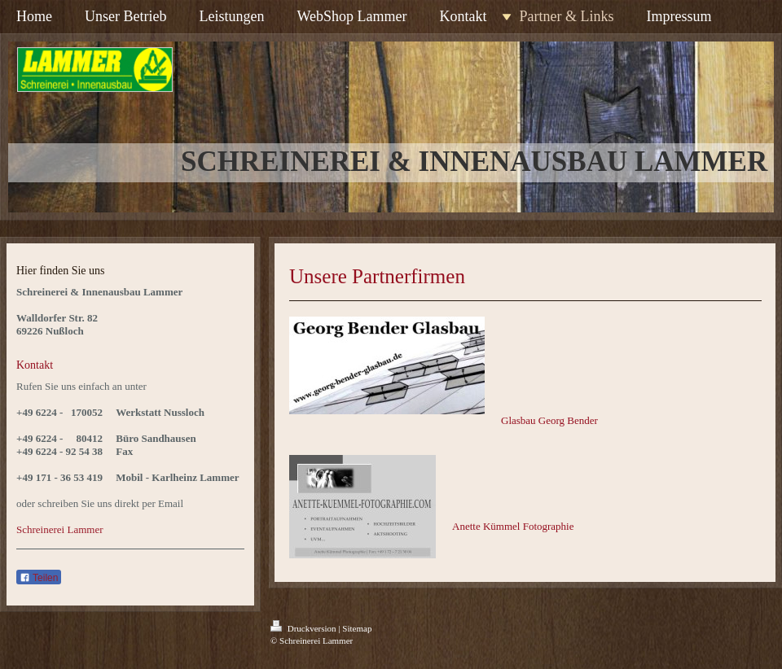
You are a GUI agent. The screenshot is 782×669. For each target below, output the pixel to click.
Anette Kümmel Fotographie (512, 526)
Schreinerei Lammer (59, 529)
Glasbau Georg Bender (549, 420)
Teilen (39, 578)
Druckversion (304, 628)
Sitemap (356, 628)
